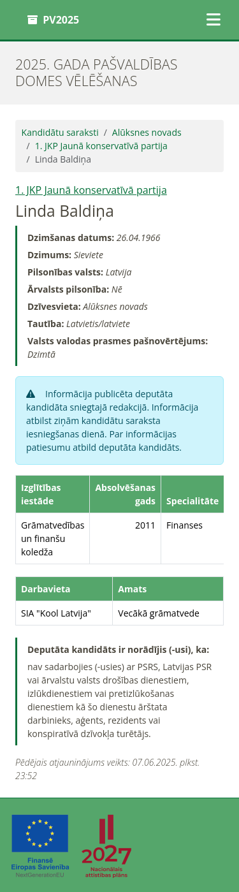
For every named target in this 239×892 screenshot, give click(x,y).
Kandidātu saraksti (60, 132)
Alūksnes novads (147, 132)
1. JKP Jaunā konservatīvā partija (101, 146)
